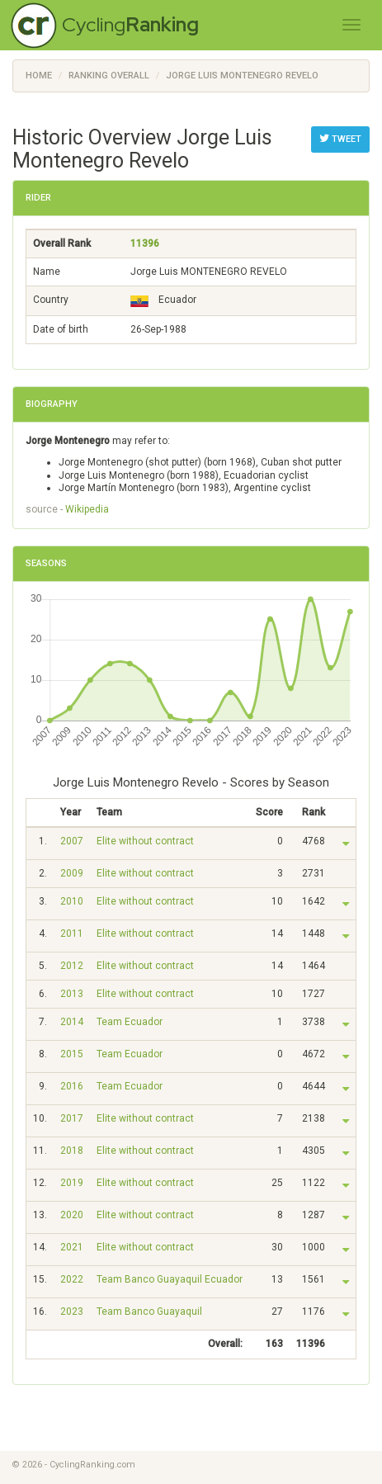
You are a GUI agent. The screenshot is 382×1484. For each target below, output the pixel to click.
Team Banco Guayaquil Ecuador (170, 1279)
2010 (71, 901)
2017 (71, 1118)
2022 (71, 1279)
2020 (71, 1215)
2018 (71, 1150)
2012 (71, 965)
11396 (144, 243)
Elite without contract (145, 841)
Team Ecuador (130, 1022)
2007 (71, 841)
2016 (71, 1086)
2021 (71, 1247)
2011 (71, 933)
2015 (71, 1054)
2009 (71, 873)
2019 (71, 1183)
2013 (71, 994)
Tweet (340, 138)
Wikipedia (87, 509)
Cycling (130, 24)
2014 (71, 1022)
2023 (71, 1311)
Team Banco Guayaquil (149, 1311)
